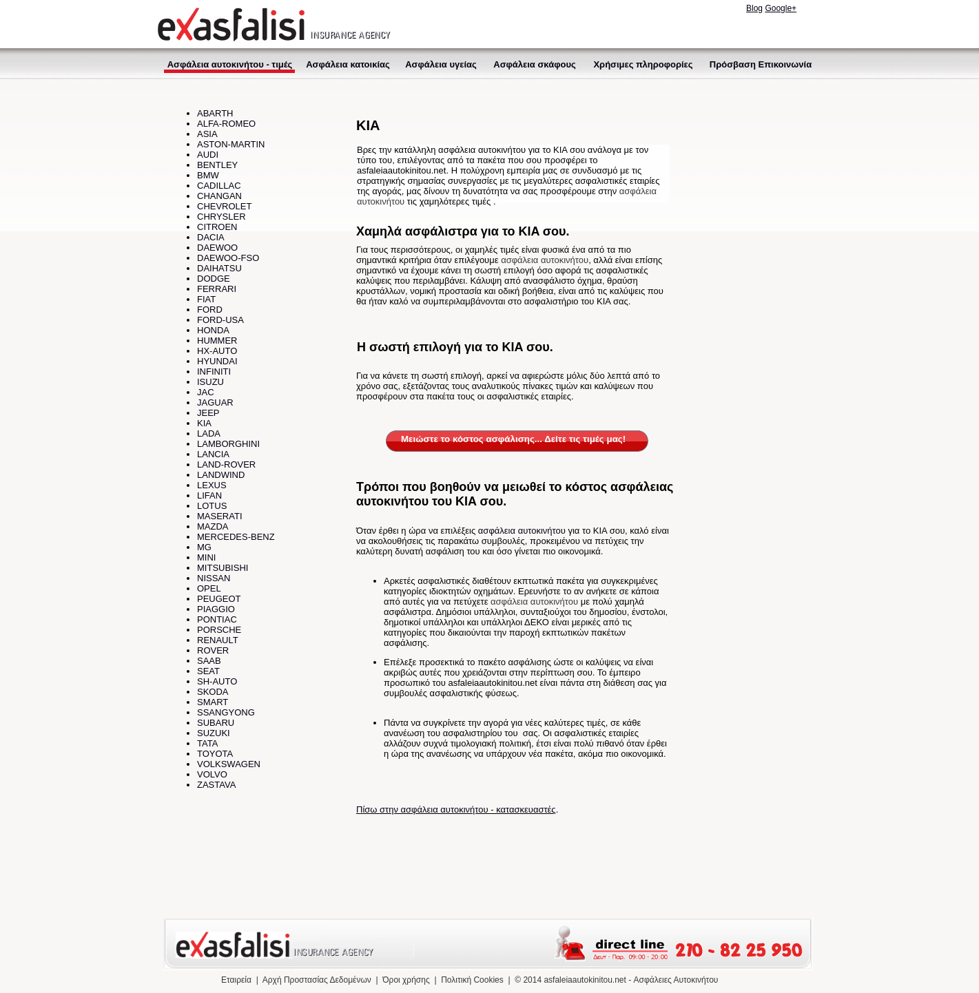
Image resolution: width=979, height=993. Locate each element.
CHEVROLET (224, 206)
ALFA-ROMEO (226, 123)
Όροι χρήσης (405, 980)
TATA (207, 743)
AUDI (207, 154)
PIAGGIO (216, 609)
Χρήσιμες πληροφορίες (642, 64)
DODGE (213, 278)
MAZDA (213, 526)
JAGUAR (215, 402)
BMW (208, 175)
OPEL (209, 588)
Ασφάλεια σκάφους (534, 64)
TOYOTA (215, 754)
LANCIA (213, 454)
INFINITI (214, 371)
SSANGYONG (226, 712)
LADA (208, 433)
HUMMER (217, 340)
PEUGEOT (219, 599)
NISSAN (213, 578)
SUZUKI (213, 733)
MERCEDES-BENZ (236, 537)
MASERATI (220, 516)
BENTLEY (217, 165)
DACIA (211, 237)
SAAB (209, 661)
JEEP (208, 413)
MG (204, 547)
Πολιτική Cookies (472, 980)
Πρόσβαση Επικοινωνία (761, 64)
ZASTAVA (216, 785)
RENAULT (217, 640)
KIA (204, 423)
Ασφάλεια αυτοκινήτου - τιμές (230, 64)
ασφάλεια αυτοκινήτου (544, 260)
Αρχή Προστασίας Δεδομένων (316, 980)
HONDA (213, 330)
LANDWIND (221, 475)
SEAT (208, 671)
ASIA (207, 134)
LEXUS (212, 485)
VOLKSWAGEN (228, 764)
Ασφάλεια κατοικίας (348, 64)
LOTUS (212, 506)
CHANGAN (219, 196)
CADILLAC (219, 185)
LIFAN (209, 495)
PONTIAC (217, 619)
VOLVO (212, 774)
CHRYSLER (221, 216)
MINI (206, 557)
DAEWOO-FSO (228, 258)
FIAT (206, 299)
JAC (205, 392)
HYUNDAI (217, 361)
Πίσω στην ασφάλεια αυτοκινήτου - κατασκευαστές (456, 809)
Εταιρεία (236, 980)
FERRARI (216, 289)
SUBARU (215, 723)
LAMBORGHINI (228, 444)
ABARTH (215, 113)
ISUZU (210, 382)
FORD (210, 309)
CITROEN (217, 227)
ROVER (213, 650)
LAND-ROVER (226, 464)
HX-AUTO (217, 351)
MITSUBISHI (222, 568)
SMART (212, 702)
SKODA (213, 692)
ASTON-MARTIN (231, 144)
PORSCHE (219, 630)
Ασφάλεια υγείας (441, 64)
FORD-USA (220, 320)
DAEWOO (217, 247)
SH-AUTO (217, 681)
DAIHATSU (219, 268)
